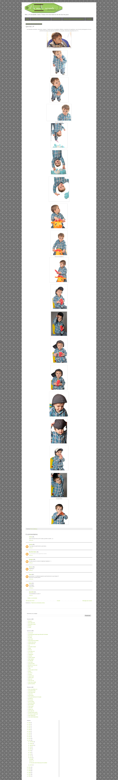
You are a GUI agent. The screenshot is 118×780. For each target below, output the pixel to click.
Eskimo (29, 671)
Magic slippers (31, 659)
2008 (29, 772)
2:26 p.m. (31, 562)
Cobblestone (30, 654)
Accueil (58, 600)
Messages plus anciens (87, 600)
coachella (30, 656)
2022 (29, 726)
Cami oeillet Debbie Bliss (33, 717)
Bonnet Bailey (31, 704)
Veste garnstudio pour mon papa (34, 696)
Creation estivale (31, 657)
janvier (31, 764)
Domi (30, 574)
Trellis (29, 668)
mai (30, 752)
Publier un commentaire (32, 598)
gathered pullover (31, 683)
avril (30, 754)
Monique (31, 559)
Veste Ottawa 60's (31, 715)
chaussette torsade (32, 646)
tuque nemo (30, 639)
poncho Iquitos (31, 701)
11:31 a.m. (31, 579)
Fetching (30, 674)
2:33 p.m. (31, 595)
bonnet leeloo (31, 695)
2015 (29, 734)
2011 (29, 767)
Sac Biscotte (30, 660)
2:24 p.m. (31, 555)
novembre (32, 741)
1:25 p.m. (31, 547)
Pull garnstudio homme (32, 712)
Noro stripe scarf (31, 622)
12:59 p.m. (31, 587)
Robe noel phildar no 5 (32, 689)
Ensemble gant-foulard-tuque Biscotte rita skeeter (38, 634)
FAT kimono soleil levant (33, 713)
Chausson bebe (31, 663)
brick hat (30, 649)
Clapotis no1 (30, 709)
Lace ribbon (30, 662)
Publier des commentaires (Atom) (38, 602)
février (31, 757)
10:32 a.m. (31, 540)
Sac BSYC (30, 672)
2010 (29, 768)
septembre (32, 745)
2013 (29, 738)
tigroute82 (31, 592)
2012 (29, 740)
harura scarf (30, 632)
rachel (30, 536)
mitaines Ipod (30, 677)
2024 (29, 722)
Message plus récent (30, 600)
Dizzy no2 (30, 635)
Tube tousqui (30, 706)
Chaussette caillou (32, 690)
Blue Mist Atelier (32, 551)
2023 (29, 724)
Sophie (29, 648)
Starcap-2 (30, 621)
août (31, 747)
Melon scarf (30, 666)
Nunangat (31, 759)
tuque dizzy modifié (32, 682)
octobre (31, 743)
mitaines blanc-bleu (32, 642)
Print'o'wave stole (31, 692)
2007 (29, 774)
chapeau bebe (31, 676)
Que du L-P (31, 760)
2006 (29, 776)
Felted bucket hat (31, 643)
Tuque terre (30, 693)
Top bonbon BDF (31, 703)
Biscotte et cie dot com (32, 665)
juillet (31, 748)
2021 (29, 727)
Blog (27, 19)
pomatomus (30, 698)
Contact (89, 19)
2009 (29, 770)
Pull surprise (30, 700)
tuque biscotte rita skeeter (33, 640)
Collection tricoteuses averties (41, 19)
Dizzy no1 (30, 679)
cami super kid (31, 710)
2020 (29, 729)
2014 (29, 736)
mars (31, 755)
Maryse (30, 566)
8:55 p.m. (31, 570)
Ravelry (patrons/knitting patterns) (73, 19)
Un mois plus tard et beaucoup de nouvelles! (38, 762)
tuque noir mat (31, 680)
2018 (29, 731)
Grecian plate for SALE (32, 669)
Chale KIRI (30, 707)
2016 (29, 733)
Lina (29, 645)
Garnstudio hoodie (32, 624)
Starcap (29, 625)
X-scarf (29, 627)
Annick (30, 544)
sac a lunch (30, 652)
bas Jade (30, 637)
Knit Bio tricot (57, 19)
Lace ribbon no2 (31, 651)
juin (30, 750)
